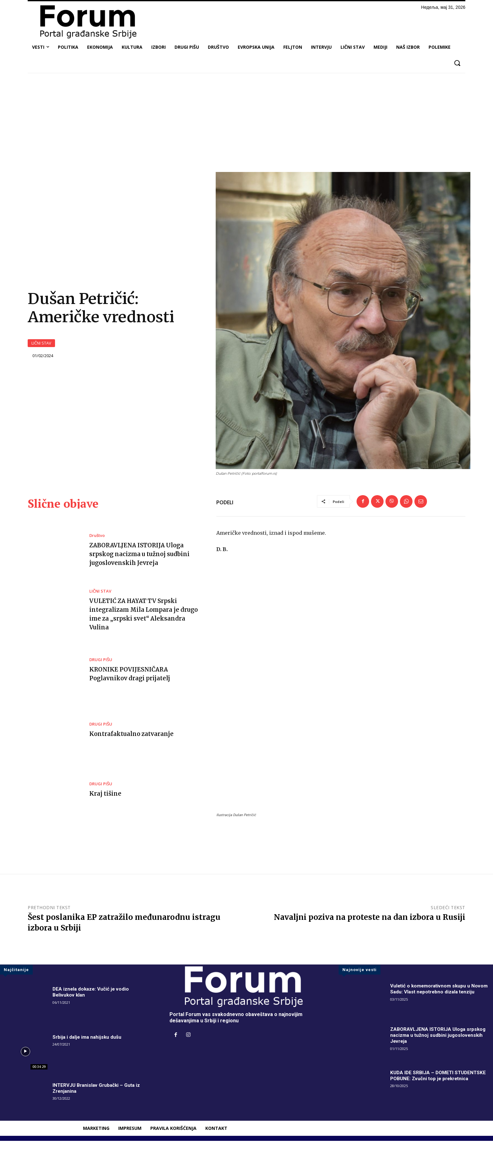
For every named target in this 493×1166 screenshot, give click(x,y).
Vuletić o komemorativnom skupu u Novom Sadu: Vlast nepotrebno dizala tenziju (441, 1014)
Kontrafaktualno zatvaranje (133, 759)
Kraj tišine (106, 819)
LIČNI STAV (41, 356)
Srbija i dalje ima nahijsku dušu (88, 1062)
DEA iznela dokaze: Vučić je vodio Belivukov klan (92, 1017)
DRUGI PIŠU (100, 685)
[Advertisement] (246, 125)
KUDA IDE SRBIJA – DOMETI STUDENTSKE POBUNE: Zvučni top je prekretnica (439, 1101)
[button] (457, 63)
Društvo (97, 561)
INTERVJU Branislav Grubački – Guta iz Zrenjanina (98, 1113)
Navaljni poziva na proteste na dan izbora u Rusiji (369, 942)
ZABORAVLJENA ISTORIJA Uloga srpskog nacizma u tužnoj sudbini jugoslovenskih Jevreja (143, 579)
